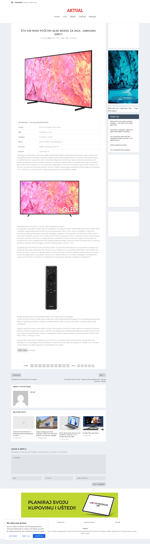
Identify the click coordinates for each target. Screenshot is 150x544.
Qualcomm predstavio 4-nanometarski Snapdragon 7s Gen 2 (23, 438)
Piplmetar (96, 536)
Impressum (60, 527)
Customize (13, 536)
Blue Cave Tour (113, 113)
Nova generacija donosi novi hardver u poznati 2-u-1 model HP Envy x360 (70, 440)
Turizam (82, 18)
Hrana (73, 18)
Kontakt (117, 527)
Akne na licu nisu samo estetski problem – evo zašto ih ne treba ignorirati (121, 128)
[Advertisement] (123, 40)
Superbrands (62, 536)
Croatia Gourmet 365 (73, 536)
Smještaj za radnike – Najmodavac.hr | (111, 536)
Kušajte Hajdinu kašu (30, 2)
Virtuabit (82, 536)
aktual (49, 43)
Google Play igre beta (91, 438)
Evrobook (89, 536)
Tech (65, 18)
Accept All (39, 536)
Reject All (26, 536)
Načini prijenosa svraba (118, 150)
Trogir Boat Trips (126, 113)
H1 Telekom (53, 536)
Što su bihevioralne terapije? (120, 155)
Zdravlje (92, 18)
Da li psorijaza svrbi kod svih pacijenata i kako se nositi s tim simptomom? (121, 143)
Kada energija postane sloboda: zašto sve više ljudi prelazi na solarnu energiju (46, 438)
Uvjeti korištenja (89, 527)
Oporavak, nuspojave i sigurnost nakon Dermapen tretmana (121, 136)
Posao (57, 18)
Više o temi (22, 355)
